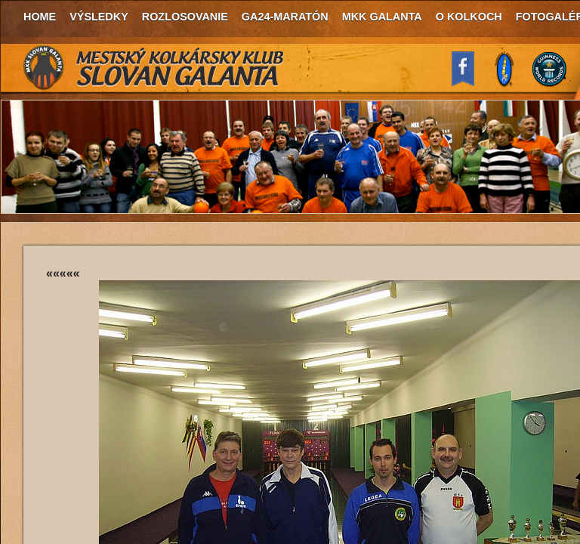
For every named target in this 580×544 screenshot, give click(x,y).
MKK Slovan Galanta (154, 68)
